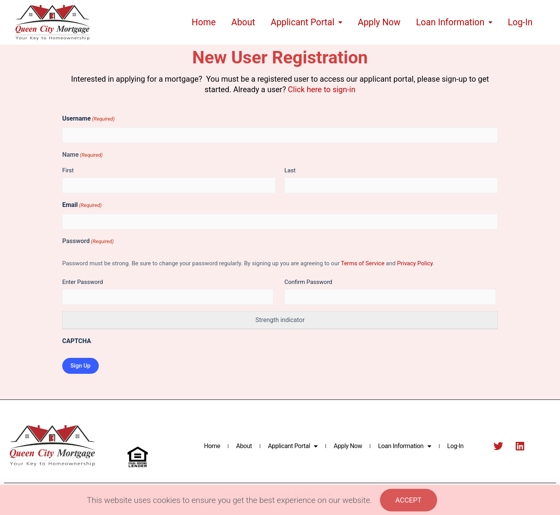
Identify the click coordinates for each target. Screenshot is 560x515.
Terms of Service (362, 263)
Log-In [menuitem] (520, 22)
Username (88, 119)
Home (212, 446)
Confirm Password (308, 282)
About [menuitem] (243, 22)
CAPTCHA (76, 341)
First (68, 170)
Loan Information (404, 446)
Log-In (455, 446)
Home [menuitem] (204, 22)
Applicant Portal (293, 446)
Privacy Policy (415, 263)
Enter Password (82, 282)
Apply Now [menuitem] (379, 22)
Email (82, 205)
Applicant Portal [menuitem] (306, 22)
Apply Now (348, 446)
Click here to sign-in (321, 89)
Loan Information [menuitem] (454, 22)
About (244, 446)
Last (290, 170)
